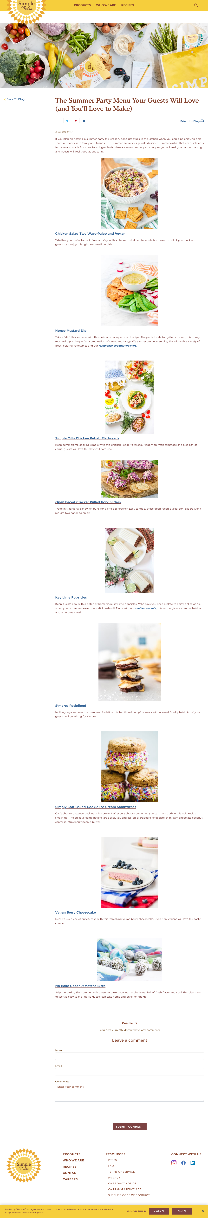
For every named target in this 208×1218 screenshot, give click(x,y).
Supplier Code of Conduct (129, 1195)
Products (72, 1154)
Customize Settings (136, 1211)
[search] (196, 5)
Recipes (127, 5)
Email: (58, 1066)
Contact (70, 1173)
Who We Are (73, 1160)
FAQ (111, 1166)
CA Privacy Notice (122, 1183)
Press (112, 1160)
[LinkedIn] (193, 1163)
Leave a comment (129, 1040)
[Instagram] (173, 1163)
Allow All (182, 1211)
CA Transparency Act (124, 1189)
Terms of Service (121, 1172)
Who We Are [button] (106, 5)
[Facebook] (183, 1163)
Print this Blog (192, 121)
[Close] (202, 1210)
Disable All (159, 1211)
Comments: (62, 1081)
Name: (59, 1050)
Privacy (114, 1177)
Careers (70, 1179)
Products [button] (82, 5)
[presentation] (80, 1112)
